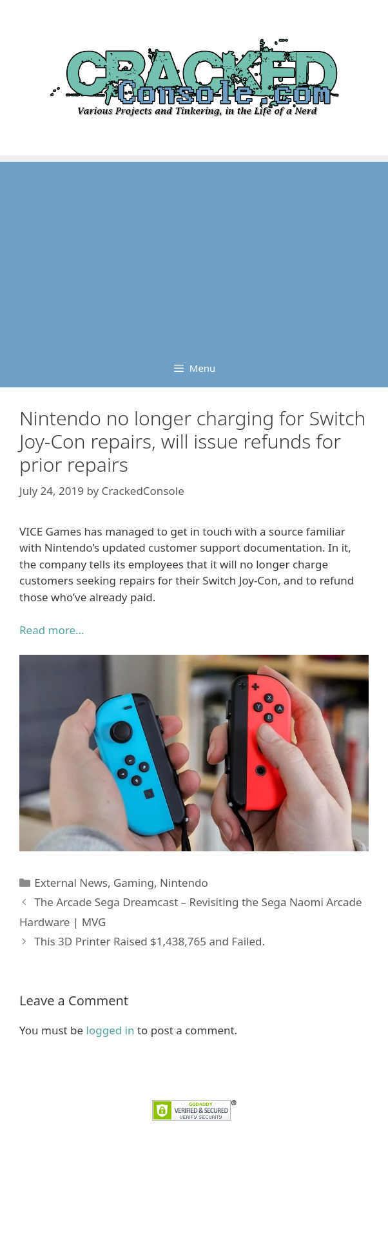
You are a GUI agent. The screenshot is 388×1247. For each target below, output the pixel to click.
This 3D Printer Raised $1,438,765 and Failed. (149, 941)
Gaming (133, 882)
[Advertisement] (194, 252)
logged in (110, 1030)
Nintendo (184, 882)
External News (71, 882)
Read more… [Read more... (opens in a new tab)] (51, 630)
